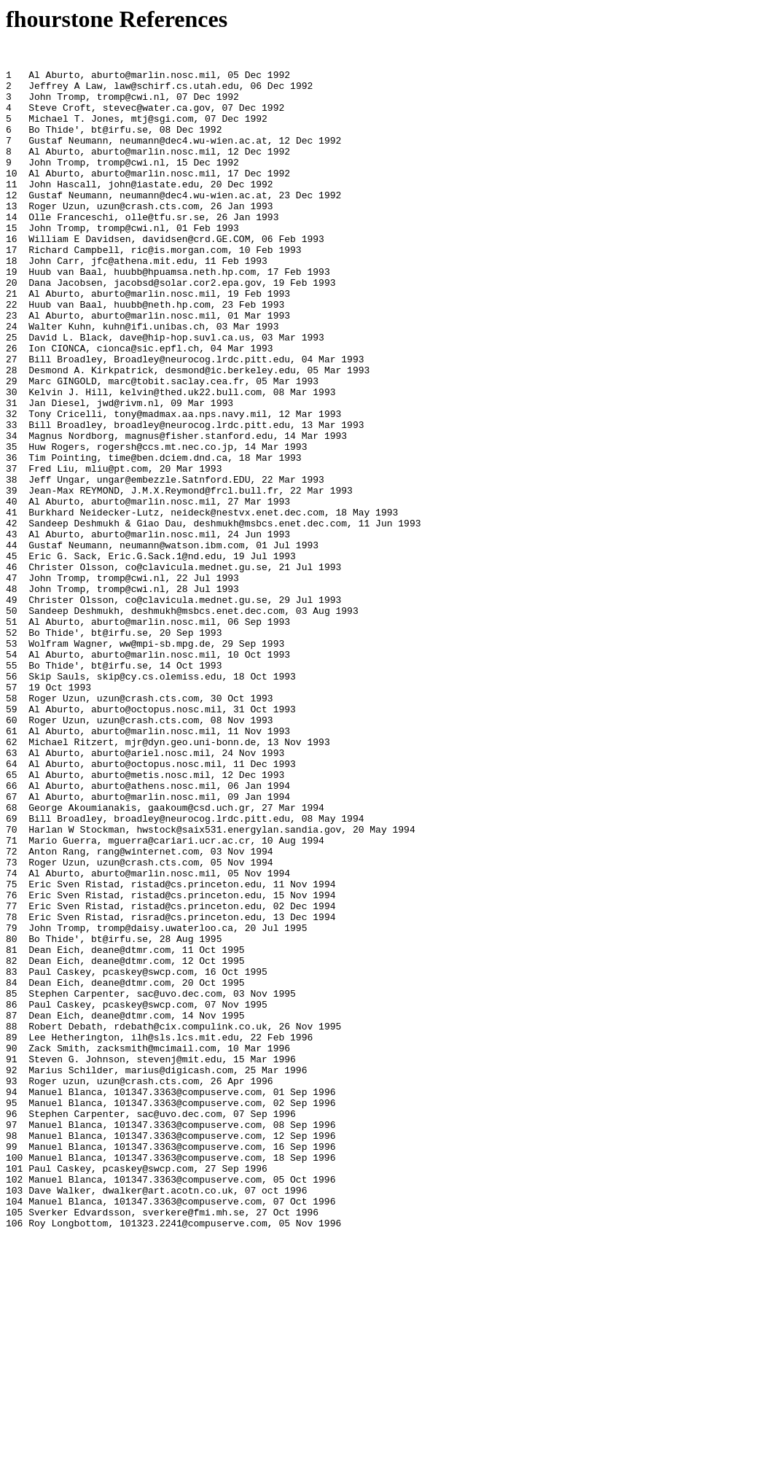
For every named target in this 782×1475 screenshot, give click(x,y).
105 (14, 1445)
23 (11, 369)
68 (11, 960)
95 (11, 1314)
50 (11, 724)
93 (11, 1288)
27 (11, 422)
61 (11, 868)
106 (14, 1459)
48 (11, 697)
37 (11, 553)
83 (11, 1157)
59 (11, 842)
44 (11, 645)
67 (11, 947)
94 (11, 1301)
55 (11, 789)
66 (11, 934)
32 (11, 487)
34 (11, 514)
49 (11, 710)
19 (11, 317)
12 (11, 225)
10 (11, 199)
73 (11, 1025)
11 (11, 212)
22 (11, 356)
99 (11, 1367)
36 (11, 540)
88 (11, 1222)
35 (11, 527)
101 (14, 1393)
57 (11, 815)
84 (11, 1170)
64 (11, 907)
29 (11, 448)
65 (11, 920)
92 (11, 1275)
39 (11, 579)
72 (11, 1012)
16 (11, 277)
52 (11, 750)
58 (11, 829)
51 (11, 737)
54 (11, 776)
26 (11, 409)
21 (11, 343)
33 (11, 500)
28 (11, 435)
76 (11, 1065)
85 (11, 1183)
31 (11, 474)
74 (11, 1039)
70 (11, 986)
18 (11, 304)
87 (11, 1209)
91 (11, 1262)
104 (14, 1432)
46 (11, 671)
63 (11, 894)
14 (11, 251)
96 (11, 1327)
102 (14, 1406)
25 (11, 395)
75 (11, 1052)
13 (11, 238)
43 (11, 632)
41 (11, 605)
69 (11, 973)
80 (11, 1117)
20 (11, 330)
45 (11, 658)
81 (11, 1130)
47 (11, 684)
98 (11, 1354)
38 (11, 566)
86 (11, 1196)
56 (11, 802)
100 (14, 1380)
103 (14, 1419)
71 (11, 999)
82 (11, 1144)
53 (11, 763)
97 (11, 1340)
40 (11, 592)
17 (11, 290)
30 (11, 461)
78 (11, 1091)
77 (11, 1078)
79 (11, 1104)
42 (11, 619)
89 (11, 1235)
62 (11, 881)
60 (11, 855)
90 (11, 1249)
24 (11, 382)
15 (11, 264)
